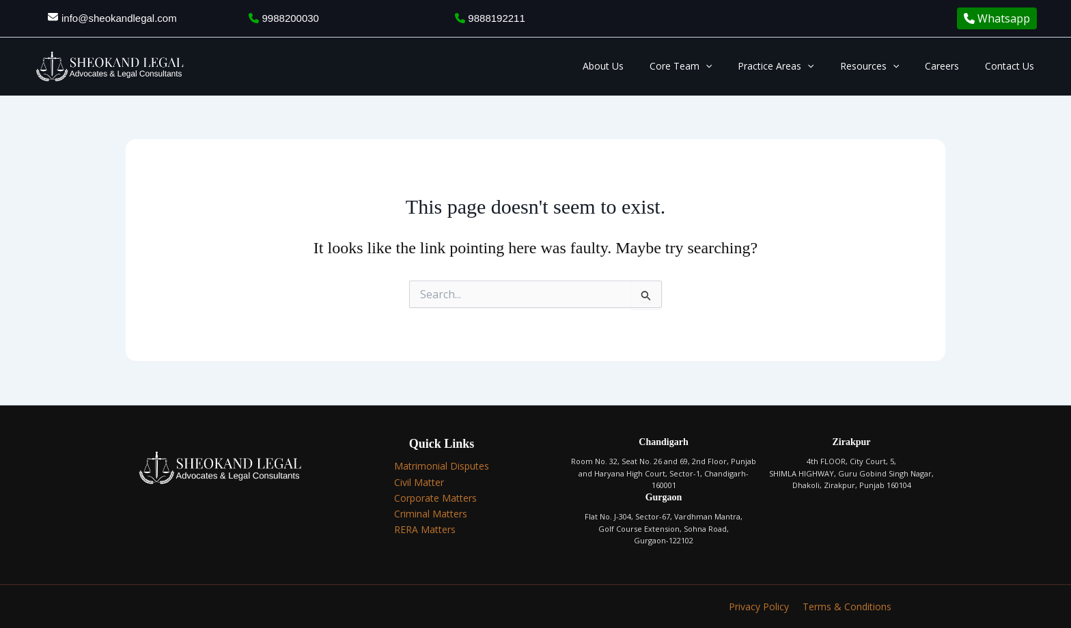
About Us (640, 65)
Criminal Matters (430, 513)
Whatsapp (997, 18)
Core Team (711, 66)
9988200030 (284, 18)
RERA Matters (425, 529)
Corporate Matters (435, 497)
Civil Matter (419, 482)
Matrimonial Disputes (441, 465)
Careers (952, 65)
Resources (886, 66)
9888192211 (490, 18)
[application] (736, 66)
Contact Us (1013, 65)
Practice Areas (799, 66)
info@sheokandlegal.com (119, 18)
